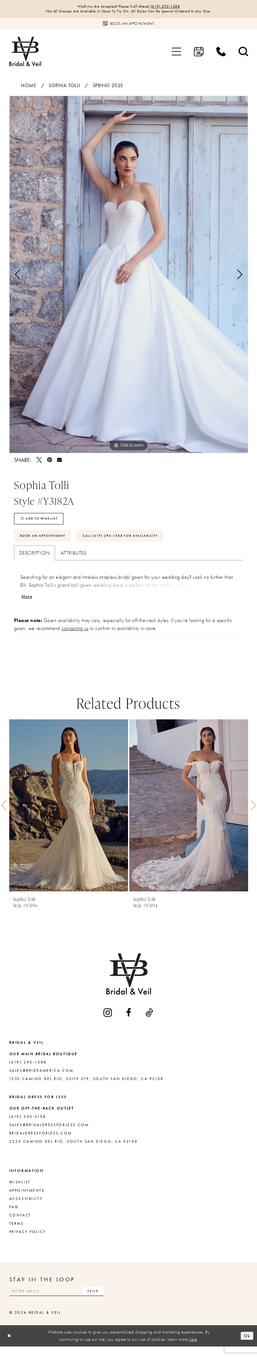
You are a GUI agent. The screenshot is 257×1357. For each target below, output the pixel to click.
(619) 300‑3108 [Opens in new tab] (27, 1125)
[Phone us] (221, 53)
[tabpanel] (129, 276)
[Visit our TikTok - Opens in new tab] (150, 1021)
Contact (20, 1224)
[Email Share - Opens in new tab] (59, 461)
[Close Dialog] (10, 1346)
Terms (16, 1232)
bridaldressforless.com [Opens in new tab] (40, 1142)
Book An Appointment (48, 542)
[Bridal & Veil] (25, 53)
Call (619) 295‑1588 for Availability (139, 542)
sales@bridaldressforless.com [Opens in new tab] (49, 1133)
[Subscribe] (109, 1300)
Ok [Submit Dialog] (246, 1346)
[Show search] (243, 53)
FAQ (14, 1215)
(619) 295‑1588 (170, 7)
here (193, 1350)
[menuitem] (176, 53)
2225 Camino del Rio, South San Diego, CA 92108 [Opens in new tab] (73, 1150)
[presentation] (68, 814)
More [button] (27, 605)
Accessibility (26, 1207)
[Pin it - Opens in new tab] (49, 461)
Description (34, 560)
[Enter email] (65, 1300)
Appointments (27, 1199)
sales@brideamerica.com (41, 1079)
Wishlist (20, 1191)
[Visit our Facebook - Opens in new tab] (129, 1021)
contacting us (74, 637)
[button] (176, 53)
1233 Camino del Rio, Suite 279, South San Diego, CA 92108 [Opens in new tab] (86, 1087)
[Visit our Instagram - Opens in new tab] (108, 1021)
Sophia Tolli (64, 87)
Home (28, 87)
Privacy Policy (27, 1240)
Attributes (74, 560)
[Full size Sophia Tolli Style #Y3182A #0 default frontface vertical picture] (129, 276)
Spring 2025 (108, 87)
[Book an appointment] (128, 25)
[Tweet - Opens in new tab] (39, 461)
